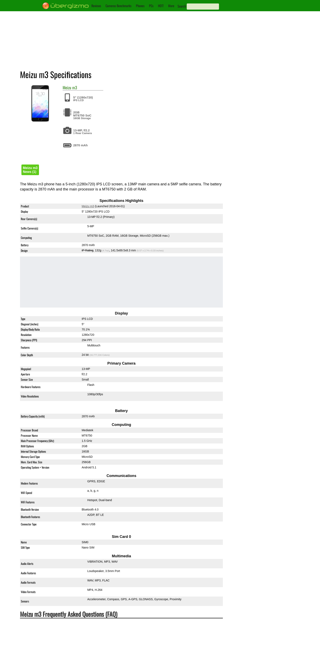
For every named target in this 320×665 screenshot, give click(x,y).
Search (182, 6)
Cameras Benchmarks (118, 5)
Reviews (96, 5)
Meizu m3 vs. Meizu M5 (260, 83)
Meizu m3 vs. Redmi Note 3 (263, 91)
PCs (151, 5)
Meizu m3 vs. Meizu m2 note (264, 126)
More (171, 5)
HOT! (161, 5)
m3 (74, 87)
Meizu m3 (88, 206)
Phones (140, 5)
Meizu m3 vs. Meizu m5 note (264, 100)
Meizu (67, 87)
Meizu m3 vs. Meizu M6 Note (264, 152)
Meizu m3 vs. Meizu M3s (261, 109)
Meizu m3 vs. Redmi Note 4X (264, 135)
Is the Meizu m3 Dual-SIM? (42, 646)
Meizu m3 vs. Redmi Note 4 (263, 117)
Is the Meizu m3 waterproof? (43, 630)
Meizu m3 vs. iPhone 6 (259, 144)
